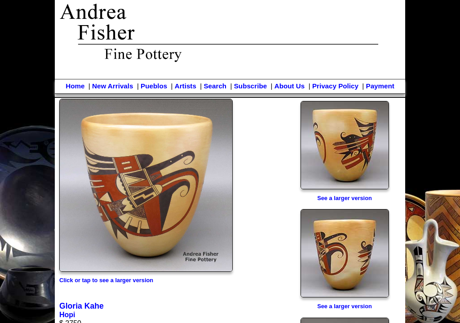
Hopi (67, 315)
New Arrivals (112, 86)
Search (214, 86)
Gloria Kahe (81, 305)
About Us (289, 86)
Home (75, 86)
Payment (380, 86)
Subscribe (250, 86)
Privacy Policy (335, 86)
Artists (185, 86)
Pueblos (154, 86)
